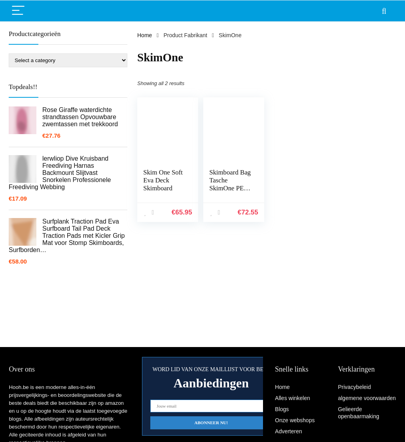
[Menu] (18, 10)
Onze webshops (294, 420)
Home (144, 35)
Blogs (282, 409)
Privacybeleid (354, 387)
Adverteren (288, 431)
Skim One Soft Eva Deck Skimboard (163, 180)
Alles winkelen (292, 398)
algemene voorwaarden (367, 398)
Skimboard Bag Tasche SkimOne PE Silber (230, 184)
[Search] (384, 10)
